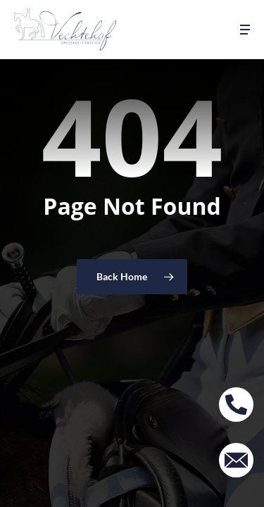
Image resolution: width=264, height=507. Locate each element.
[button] (245, 30)
